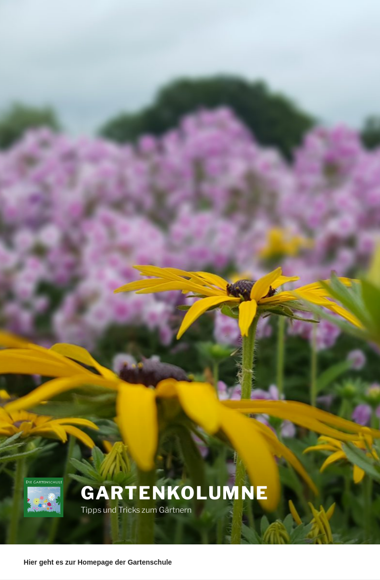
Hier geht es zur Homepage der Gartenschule (98, 562)
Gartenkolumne (175, 493)
